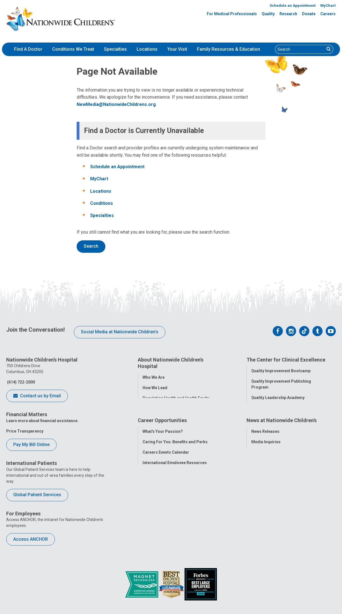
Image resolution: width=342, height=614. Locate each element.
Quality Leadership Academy (278, 397)
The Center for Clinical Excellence (285, 360)
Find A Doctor (28, 49)
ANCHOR (151, 521)
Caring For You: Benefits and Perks (175, 479)
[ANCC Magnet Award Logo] (142, 584)
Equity (257, 438)
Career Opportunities (162, 459)
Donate (309, 14)
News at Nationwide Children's (281, 459)
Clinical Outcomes (268, 418)
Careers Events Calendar (166, 490)
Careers (328, 14)
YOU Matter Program (162, 511)
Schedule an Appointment (293, 5)
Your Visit (177, 49)
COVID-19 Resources (162, 531)
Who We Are (154, 376)
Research (288, 14)
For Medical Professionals (232, 14)
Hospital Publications (271, 500)
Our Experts (262, 511)
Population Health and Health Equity (176, 397)
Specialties (115, 49)
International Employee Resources (175, 500)
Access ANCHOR (30, 539)
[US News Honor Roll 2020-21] (172, 584)
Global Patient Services (37, 494)
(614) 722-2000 (20, 382)
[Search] (300, 49)
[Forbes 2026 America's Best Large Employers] (201, 584)
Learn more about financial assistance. (42, 420)
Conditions (101, 203)
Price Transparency (24, 431)
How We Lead (155, 387)
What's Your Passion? (163, 469)
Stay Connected (266, 490)
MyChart (328, 5)
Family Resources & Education (228, 49)
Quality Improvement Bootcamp (280, 370)
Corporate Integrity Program (170, 408)
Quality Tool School (269, 407)
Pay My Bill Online (31, 444)
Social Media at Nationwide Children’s (119, 331)
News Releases (265, 469)
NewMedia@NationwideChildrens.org (116, 104)
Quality (268, 14)
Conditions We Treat (73, 49)
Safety (257, 428)
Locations (147, 49)
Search (91, 246)
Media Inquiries (266, 479)
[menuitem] (28, 49)
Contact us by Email (37, 396)
